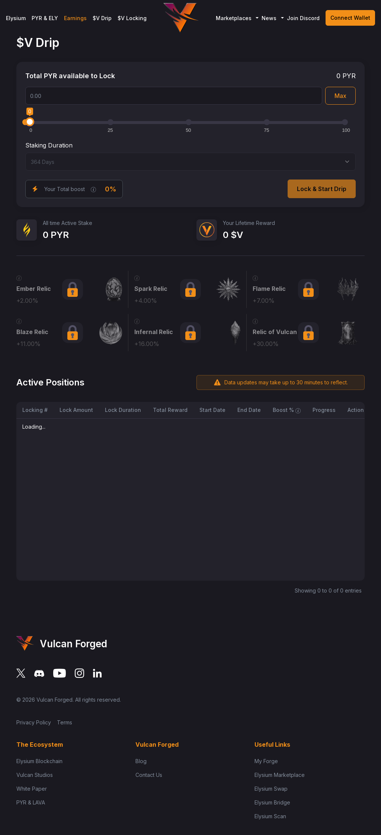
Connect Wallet (350, 18)
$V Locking (132, 18)
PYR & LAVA (30, 802)
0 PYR (346, 76)
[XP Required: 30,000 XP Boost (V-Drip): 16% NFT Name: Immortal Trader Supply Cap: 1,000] (137, 320)
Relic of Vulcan (275, 332)
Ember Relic (33, 288)
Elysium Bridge (272, 802)
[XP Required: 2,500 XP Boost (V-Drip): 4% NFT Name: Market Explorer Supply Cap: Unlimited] (137, 277)
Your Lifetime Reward (249, 223)
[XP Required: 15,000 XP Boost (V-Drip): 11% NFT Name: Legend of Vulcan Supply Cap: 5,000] (19, 320)
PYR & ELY (45, 18)
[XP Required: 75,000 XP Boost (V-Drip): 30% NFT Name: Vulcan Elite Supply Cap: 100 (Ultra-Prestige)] (255, 320)
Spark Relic (150, 288)
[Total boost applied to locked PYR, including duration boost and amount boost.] (298, 410)
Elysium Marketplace (279, 775)
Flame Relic (269, 288)
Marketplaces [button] (234, 18)
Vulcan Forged (54, 699)
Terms (64, 722)
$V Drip (102, 18)
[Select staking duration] (190, 162)
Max (340, 95)
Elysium (16, 18)
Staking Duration (49, 145)
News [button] (269, 18)
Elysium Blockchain (39, 761)
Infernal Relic (153, 332)
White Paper (31, 788)
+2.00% (27, 300)
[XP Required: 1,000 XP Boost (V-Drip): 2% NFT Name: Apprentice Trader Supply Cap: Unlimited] (19, 277)
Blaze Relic (32, 332)
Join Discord (303, 18)
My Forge (266, 761)
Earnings (75, 18)
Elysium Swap (271, 788)
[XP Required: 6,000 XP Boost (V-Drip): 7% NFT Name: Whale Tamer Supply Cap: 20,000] (255, 277)
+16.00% (146, 343)
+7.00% (264, 300)
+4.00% (145, 300)
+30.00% (266, 343)
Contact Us (148, 775)
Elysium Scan (270, 816)
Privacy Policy (33, 722)
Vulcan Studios (34, 775)
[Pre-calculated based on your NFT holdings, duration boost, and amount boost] (93, 189)
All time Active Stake (67, 223)
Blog (141, 761)
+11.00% (28, 343)
